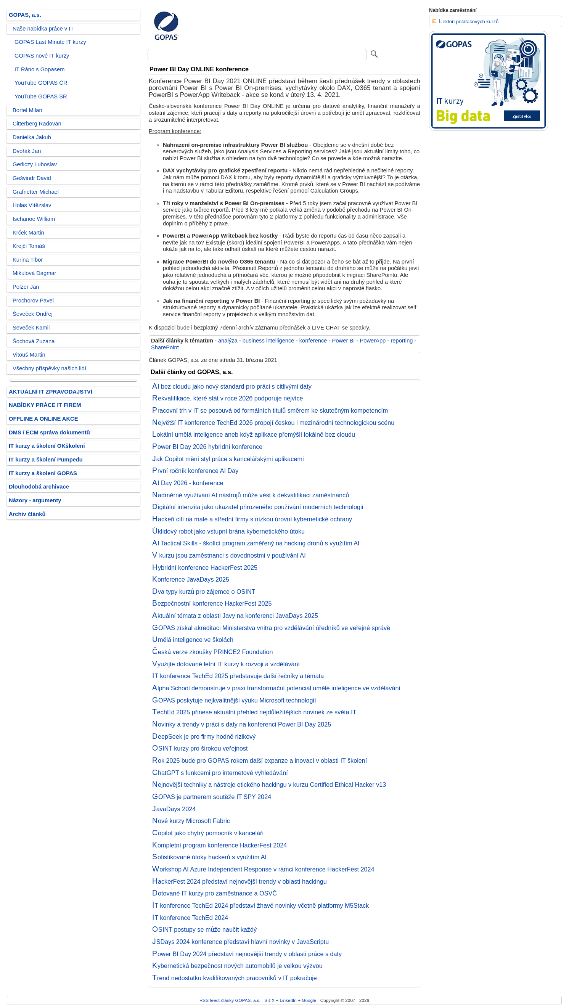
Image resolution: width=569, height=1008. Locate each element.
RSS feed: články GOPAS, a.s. (229, 1000)
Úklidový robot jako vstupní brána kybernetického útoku (228, 531)
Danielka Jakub (32, 137)
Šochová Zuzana (34, 341)
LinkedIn (288, 1000)
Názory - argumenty (35, 500)
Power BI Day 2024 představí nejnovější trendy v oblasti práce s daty (247, 953)
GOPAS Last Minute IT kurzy (50, 42)
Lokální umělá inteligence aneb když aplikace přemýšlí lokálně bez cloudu (253, 434)
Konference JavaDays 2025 (190, 579)
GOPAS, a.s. (25, 15)
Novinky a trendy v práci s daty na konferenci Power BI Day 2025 (241, 724)
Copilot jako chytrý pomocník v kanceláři (208, 833)
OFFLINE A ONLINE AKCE (43, 419)
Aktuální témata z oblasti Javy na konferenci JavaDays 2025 (235, 615)
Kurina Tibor (28, 260)
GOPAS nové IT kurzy (41, 56)
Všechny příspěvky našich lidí (49, 368)
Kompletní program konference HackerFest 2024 (219, 845)
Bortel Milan (27, 110)
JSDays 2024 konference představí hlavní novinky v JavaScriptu (240, 941)
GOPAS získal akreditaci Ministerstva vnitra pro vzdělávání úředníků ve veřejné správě (271, 627)
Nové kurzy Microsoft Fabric (191, 820)
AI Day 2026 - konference (187, 482)
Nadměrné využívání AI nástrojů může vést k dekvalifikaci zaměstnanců (250, 495)
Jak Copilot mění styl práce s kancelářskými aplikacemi (228, 458)
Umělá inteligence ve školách (192, 639)
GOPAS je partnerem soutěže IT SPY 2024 (211, 796)
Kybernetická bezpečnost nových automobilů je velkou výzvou (237, 965)
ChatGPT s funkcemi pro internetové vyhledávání (220, 772)
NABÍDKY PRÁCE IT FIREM (45, 405)
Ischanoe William (34, 219)
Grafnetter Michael (36, 192)
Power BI (343, 341)
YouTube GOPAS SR (40, 96)
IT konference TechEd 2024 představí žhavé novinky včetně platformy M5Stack (260, 905)
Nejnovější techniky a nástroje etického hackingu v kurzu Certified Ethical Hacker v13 (269, 784)
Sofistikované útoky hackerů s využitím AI (209, 857)
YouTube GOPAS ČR (41, 83)
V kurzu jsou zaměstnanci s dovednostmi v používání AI (229, 555)
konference (313, 341)
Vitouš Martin (29, 355)
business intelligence (268, 341)
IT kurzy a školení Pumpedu (46, 460)
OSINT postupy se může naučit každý (204, 929)
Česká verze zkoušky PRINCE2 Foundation (212, 651)
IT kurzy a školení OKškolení (47, 446)
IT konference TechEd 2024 (190, 917)
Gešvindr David (32, 178)
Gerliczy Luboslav (35, 164)
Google (309, 1000)
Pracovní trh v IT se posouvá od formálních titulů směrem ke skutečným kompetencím (270, 410)
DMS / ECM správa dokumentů (49, 432)
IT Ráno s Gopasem (39, 69)
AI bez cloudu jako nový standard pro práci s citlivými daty (232, 386)
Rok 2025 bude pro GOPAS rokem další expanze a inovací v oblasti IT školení (259, 760)
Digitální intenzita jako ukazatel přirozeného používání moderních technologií (257, 506)
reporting (402, 341)
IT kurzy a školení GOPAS (43, 473)
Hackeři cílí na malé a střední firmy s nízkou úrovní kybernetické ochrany (252, 519)
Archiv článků (27, 514)
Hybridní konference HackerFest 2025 (204, 567)
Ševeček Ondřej (33, 314)
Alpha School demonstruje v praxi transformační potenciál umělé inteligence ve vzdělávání (276, 688)
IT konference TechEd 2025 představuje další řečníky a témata (238, 675)
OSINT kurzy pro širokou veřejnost (200, 748)
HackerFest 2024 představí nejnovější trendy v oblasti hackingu (239, 881)
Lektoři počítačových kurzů (468, 21)
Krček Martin (28, 233)
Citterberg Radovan (37, 124)
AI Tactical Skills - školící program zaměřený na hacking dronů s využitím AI (256, 543)
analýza (228, 341)
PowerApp (373, 341)
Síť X (269, 1000)
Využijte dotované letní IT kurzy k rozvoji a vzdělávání (226, 664)
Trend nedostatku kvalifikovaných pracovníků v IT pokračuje (234, 977)
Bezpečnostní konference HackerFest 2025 (212, 603)
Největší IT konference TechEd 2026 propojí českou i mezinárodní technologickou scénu (273, 422)
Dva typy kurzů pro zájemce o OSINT (204, 591)
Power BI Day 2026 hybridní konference (207, 446)
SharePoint (165, 347)
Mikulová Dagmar (34, 273)
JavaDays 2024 (174, 808)
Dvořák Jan (27, 151)
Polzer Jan (26, 287)
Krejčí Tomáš (29, 246)
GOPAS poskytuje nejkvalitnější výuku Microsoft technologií (234, 700)
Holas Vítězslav (32, 205)
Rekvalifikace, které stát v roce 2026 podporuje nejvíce (227, 398)
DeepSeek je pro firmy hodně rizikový (204, 736)
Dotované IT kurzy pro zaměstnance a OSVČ (214, 893)
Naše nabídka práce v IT (43, 29)
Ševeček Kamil (31, 328)
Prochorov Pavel (33, 300)
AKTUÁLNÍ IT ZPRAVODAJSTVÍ (50, 392)
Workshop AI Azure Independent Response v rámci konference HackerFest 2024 (263, 869)
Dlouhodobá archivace (39, 487)
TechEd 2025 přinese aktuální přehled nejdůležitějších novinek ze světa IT (254, 712)
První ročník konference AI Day (195, 470)
